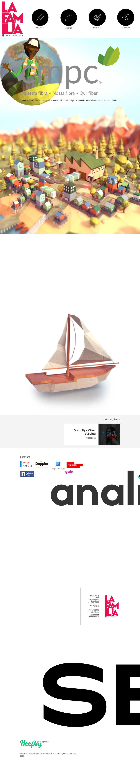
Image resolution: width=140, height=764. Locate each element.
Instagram (94, 616)
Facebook (94, 614)
